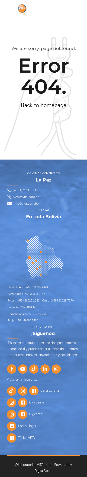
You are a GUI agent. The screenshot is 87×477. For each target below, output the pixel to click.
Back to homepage (43, 106)
